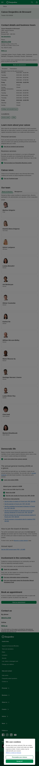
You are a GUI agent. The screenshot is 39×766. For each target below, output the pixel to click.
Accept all (19, 761)
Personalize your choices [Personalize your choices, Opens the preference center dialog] (19, 757)
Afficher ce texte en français (13, 752)
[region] (19, 752)
